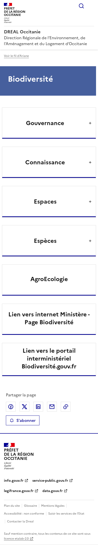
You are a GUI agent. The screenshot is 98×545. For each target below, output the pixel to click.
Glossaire (30, 506)
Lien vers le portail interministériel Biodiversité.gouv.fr (49, 358)
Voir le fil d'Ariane (16, 56)
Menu (91, 6)
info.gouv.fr (14, 480)
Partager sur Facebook (11, 407)
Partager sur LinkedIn (38, 407)
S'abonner (23, 420)
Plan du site (12, 506)
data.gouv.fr (52, 490)
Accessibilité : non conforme (24, 513)
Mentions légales (52, 506)
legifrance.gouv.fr (19, 490)
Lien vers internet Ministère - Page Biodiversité (49, 318)
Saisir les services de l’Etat (66, 513)
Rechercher (81, 6)
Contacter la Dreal (20, 521)
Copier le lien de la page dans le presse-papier (66, 407)
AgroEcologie (49, 279)
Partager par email (52, 407)
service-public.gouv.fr (50, 480)
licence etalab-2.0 (16, 538)
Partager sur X (24, 407)
